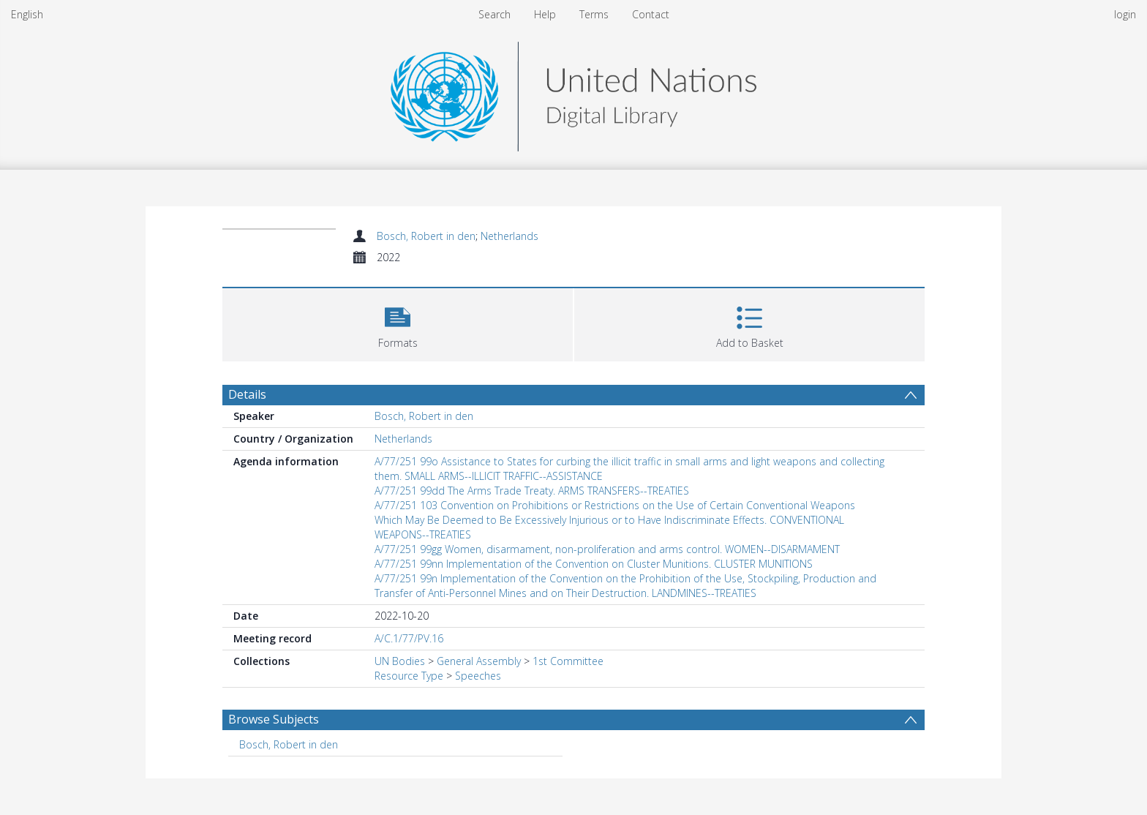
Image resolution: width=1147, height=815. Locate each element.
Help (545, 14)
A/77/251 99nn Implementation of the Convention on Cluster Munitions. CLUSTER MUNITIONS (594, 564)
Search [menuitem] (494, 14)
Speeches (478, 676)
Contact (650, 14)
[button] (397, 323)
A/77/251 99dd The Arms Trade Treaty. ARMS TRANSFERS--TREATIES (532, 490)
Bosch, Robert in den (426, 236)
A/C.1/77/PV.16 (409, 638)
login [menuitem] (1125, 14)
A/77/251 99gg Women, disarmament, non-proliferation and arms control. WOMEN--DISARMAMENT (607, 549)
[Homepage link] (573, 92)
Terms (594, 14)
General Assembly (479, 661)
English (27, 14)
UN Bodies (400, 661)
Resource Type (409, 676)
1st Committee (568, 661)
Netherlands (509, 236)
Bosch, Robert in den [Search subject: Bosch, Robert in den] (288, 744)
